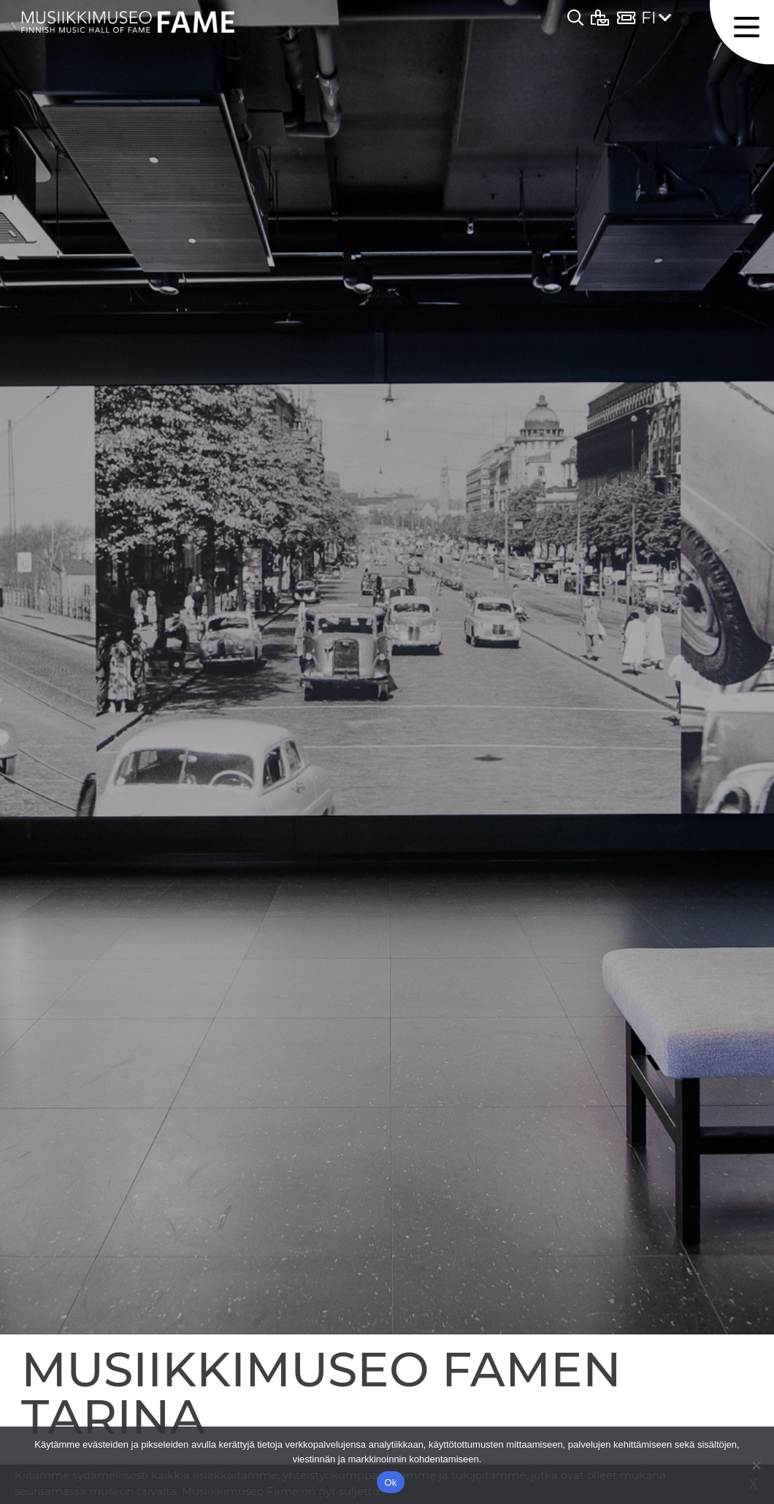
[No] (755, 1465)
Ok (390, 1482)
